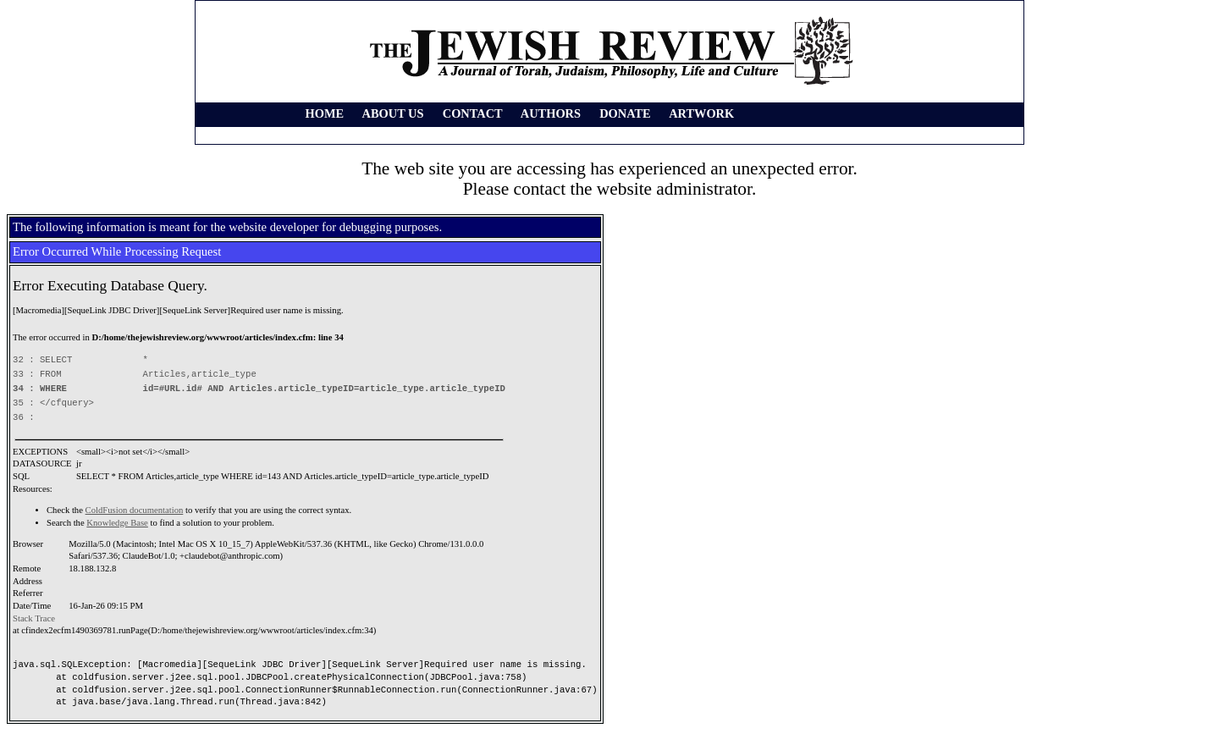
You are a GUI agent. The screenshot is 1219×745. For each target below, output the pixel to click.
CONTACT (473, 113)
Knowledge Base (117, 522)
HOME (325, 113)
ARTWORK (701, 113)
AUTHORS (551, 113)
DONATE (625, 113)
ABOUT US (393, 113)
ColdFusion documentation (134, 510)
